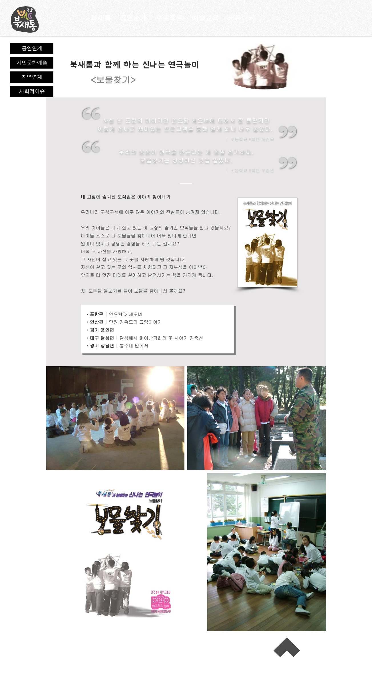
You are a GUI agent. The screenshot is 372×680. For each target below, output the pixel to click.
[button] (241, 18)
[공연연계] (31, 48)
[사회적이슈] (31, 91)
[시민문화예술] (31, 63)
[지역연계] (31, 77)
